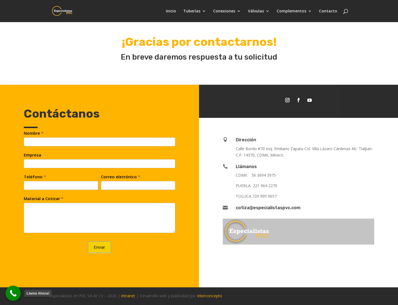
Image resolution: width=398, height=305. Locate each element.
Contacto (328, 11)
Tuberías (191, 11)
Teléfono (35, 176)
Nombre (33, 133)
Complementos (291, 11)
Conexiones (224, 11)
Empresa (32, 155)
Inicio (171, 11)
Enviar (99, 247)
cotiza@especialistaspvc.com (268, 207)
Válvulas (256, 11)
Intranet (128, 295)
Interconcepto (209, 295)
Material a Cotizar (43, 198)
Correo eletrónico (120, 176)
